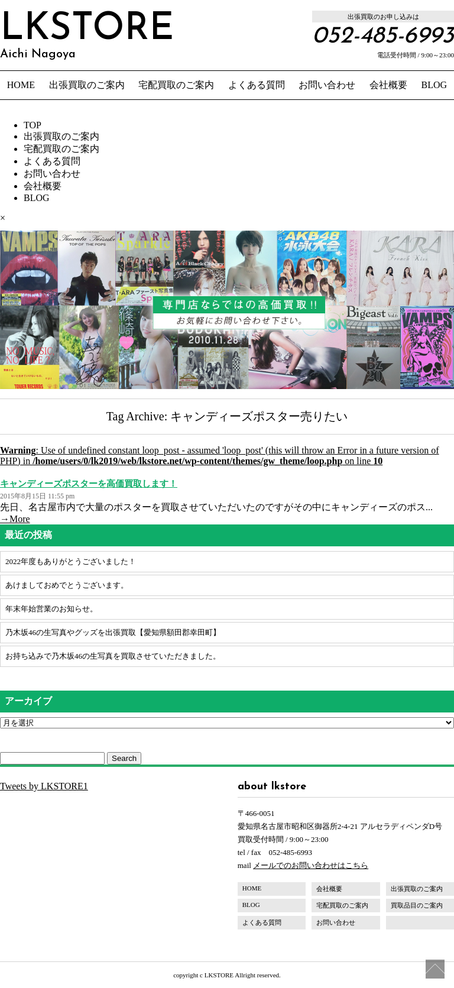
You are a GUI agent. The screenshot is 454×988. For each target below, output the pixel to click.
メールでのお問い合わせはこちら (310, 865)
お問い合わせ (327, 85)
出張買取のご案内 (87, 85)
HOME (21, 85)
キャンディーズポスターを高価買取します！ (88, 483)
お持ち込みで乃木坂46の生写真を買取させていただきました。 (112, 656)
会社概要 (388, 85)
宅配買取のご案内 (176, 85)
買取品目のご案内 (417, 905)
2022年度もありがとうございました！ (70, 561)
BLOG (434, 85)
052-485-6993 (383, 36)
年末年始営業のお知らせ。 (51, 608)
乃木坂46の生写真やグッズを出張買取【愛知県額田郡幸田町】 (112, 632)
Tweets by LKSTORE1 (44, 786)
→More (15, 519)
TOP (32, 125)
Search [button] (124, 758)
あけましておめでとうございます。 (66, 585)
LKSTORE (87, 35)
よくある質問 (256, 85)
